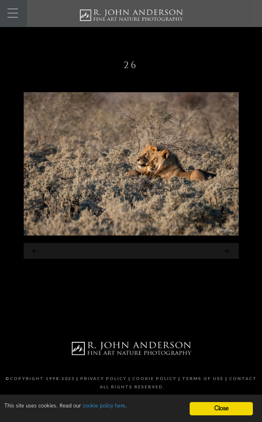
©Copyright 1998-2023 (40, 378)
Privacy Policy (103, 378)
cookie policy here (104, 405)
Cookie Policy (154, 378)
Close (221, 408)
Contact (243, 378)
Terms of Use (203, 378)
